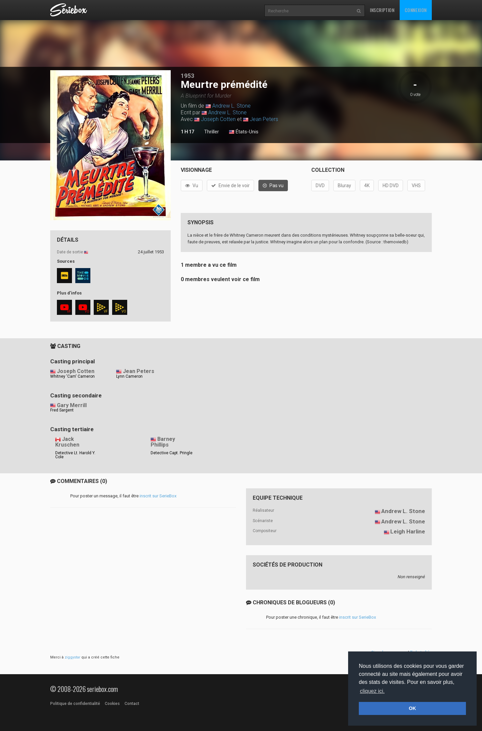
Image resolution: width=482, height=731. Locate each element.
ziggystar (72, 657)
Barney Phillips (163, 442)
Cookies (112, 703)
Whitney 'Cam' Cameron (72, 376)
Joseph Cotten (218, 119)
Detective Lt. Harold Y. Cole (75, 455)
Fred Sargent (62, 410)
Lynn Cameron (129, 376)
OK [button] (412, 708)
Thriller (211, 132)
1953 (187, 75)
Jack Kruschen (67, 442)
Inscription (382, 9)
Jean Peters (264, 119)
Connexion (416, 9)
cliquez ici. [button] (372, 691)
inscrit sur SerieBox (158, 495)
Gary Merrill (72, 405)
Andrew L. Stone (231, 106)
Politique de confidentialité (75, 703)
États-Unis (243, 132)
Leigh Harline (407, 531)
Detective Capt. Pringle (171, 453)
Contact (132, 703)
